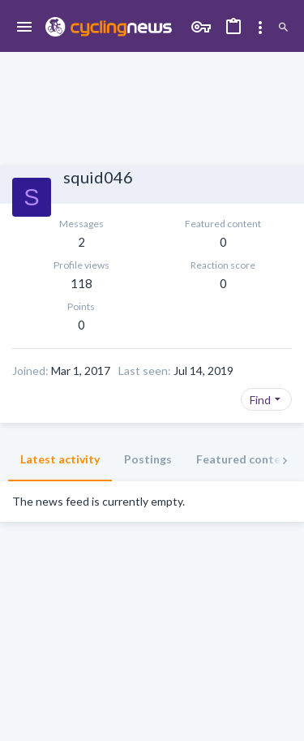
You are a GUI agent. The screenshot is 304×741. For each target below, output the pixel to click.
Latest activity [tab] (60, 459)
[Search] (283, 27)
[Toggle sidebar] (260, 28)
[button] (24, 27)
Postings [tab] (148, 459)
